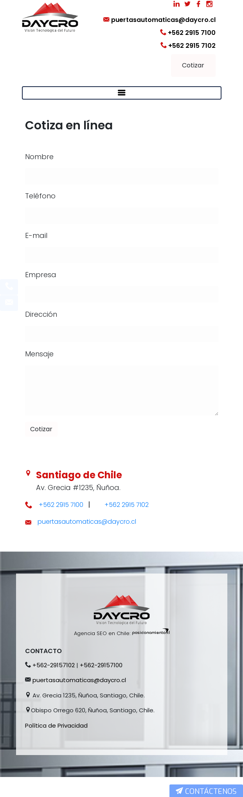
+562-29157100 (101, 685)
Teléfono (40, 196)
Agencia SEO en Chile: (102, 653)
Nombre (39, 157)
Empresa (40, 275)
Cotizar (193, 65)
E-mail (36, 235)
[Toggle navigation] (121, 93)
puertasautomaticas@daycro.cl (159, 19)
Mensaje (39, 354)
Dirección (41, 314)
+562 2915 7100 (188, 32)
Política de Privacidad (56, 745)
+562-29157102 (53, 685)
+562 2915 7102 (188, 45)
